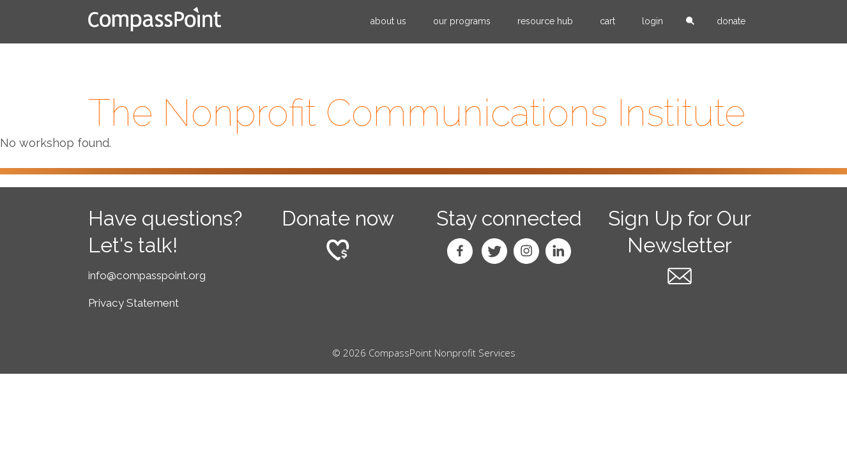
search (689, 21)
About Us (388, 21)
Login (652, 21)
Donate (731, 21)
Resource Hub (545, 21)
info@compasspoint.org (147, 275)
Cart (607, 21)
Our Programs (462, 21)
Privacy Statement (133, 302)
